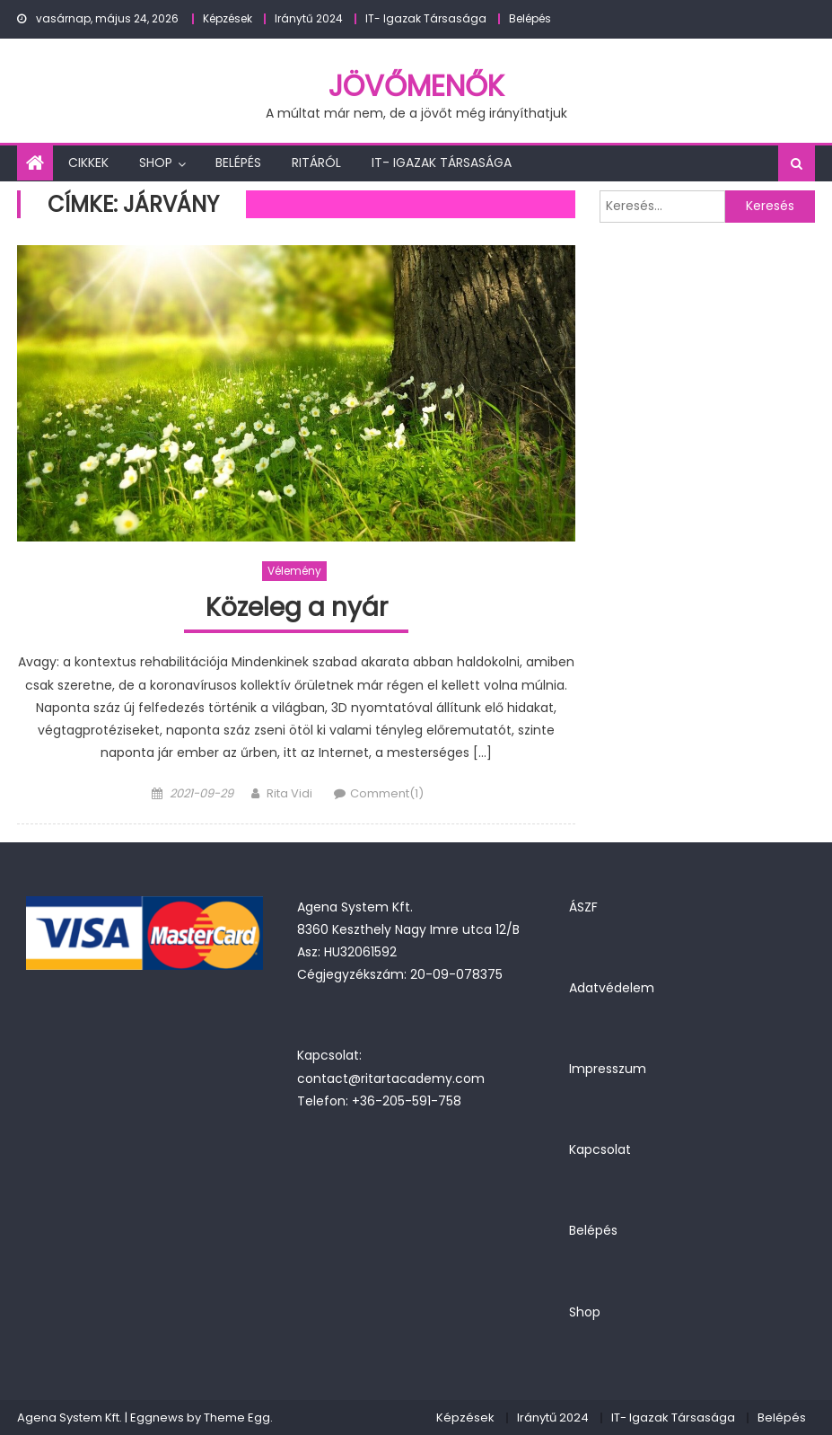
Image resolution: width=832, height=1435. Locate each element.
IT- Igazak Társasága (425, 18)
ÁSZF (583, 907)
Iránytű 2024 (309, 18)
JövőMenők (416, 86)
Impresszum (607, 1069)
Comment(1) (387, 793)
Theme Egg (237, 1417)
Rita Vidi (289, 793)
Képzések (227, 18)
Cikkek (88, 163)
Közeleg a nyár (297, 608)
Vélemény (294, 570)
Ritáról (316, 163)
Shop (155, 163)
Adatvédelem (611, 988)
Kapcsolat (600, 1149)
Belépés (530, 18)
